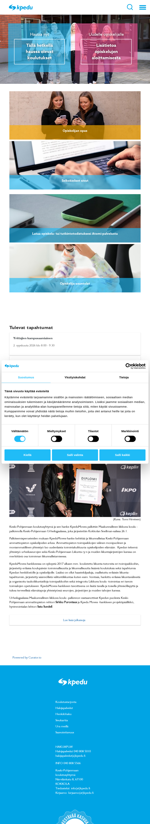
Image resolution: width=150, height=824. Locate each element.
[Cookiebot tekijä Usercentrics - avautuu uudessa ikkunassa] (128, 366)
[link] (75, 115)
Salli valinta (75, 455)
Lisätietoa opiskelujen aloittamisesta (106, 51)
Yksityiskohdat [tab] (74, 377)
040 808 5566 (72, 763)
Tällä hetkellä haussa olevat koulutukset (39, 51)
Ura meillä (61, 726)
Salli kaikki (122, 455)
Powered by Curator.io (26, 657)
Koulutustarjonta (65, 702)
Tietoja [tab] (124, 377)
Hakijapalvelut (64, 708)
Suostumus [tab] (26, 377)
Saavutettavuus (64, 732)
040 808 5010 (82, 751)
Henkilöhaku (63, 714)
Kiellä (27, 455)
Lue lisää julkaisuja (74, 620)
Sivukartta (61, 720)
